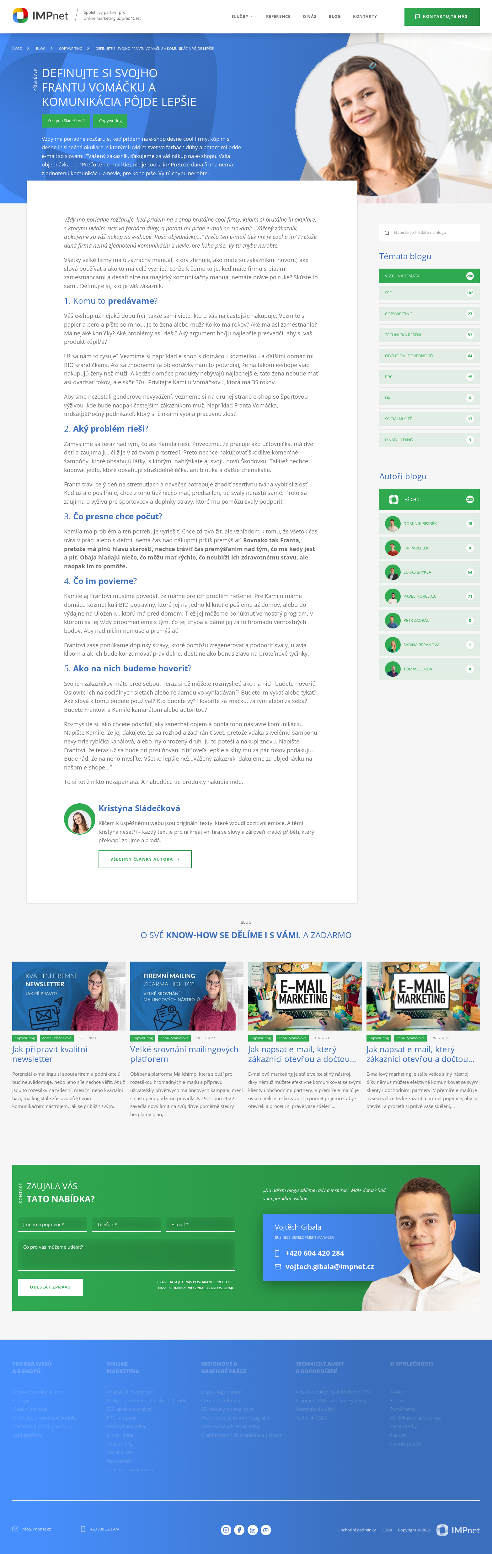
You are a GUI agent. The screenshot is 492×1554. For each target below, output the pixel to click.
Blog (335, 16)
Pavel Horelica (429, 596)
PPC (429, 377)
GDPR (387, 1530)
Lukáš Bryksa (429, 572)
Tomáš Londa (429, 669)
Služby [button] (243, 16)
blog (40, 48)
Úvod (17, 48)
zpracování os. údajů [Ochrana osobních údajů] (214, 1287)
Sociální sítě (429, 419)
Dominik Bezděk (429, 524)
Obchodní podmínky (356, 1530)
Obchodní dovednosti (429, 356)
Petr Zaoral (429, 620)
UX (429, 398)
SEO (429, 293)
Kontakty (365, 16)
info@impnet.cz (31, 1529)
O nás (309, 16)
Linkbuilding (429, 440)
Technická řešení (429, 335)
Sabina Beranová (429, 645)
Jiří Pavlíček (429, 548)
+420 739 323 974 (100, 1529)
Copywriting (70, 48)
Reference (278, 16)
